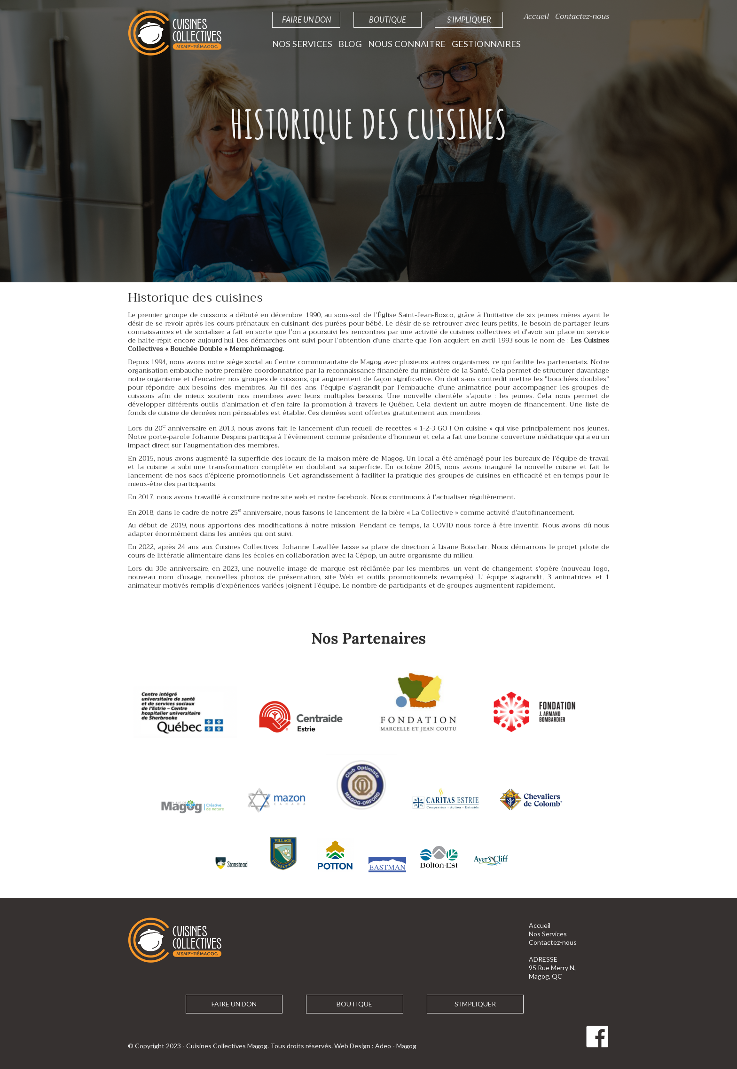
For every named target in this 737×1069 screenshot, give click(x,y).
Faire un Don (306, 19)
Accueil (536, 16)
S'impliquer (469, 19)
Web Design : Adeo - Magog (375, 1046)
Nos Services (302, 44)
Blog (350, 44)
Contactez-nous (582, 16)
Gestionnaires (486, 44)
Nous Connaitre (407, 44)
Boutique (387, 19)
